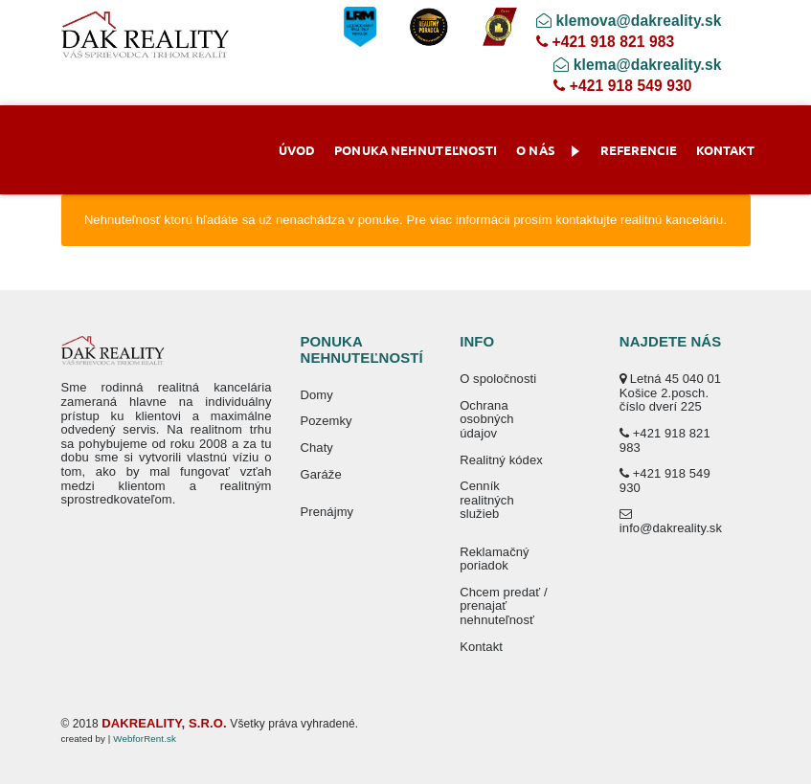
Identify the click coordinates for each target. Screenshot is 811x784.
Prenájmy (327, 511)
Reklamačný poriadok (494, 559)
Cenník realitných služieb (487, 500)
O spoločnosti (498, 378)
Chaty (317, 447)
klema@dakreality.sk (637, 64)
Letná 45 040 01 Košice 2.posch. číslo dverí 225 (670, 392)
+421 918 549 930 (622, 86)
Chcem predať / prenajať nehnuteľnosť (504, 606)
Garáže (321, 474)
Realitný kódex (501, 460)
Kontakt (725, 150)
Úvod (297, 150)
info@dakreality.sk (671, 521)
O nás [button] (547, 150)
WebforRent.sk (144, 738)
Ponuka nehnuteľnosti (415, 150)
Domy (317, 395)
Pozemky (326, 421)
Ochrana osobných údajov (486, 419)
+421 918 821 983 (605, 42)
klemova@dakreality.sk (629, 20)
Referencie (638, 150)
